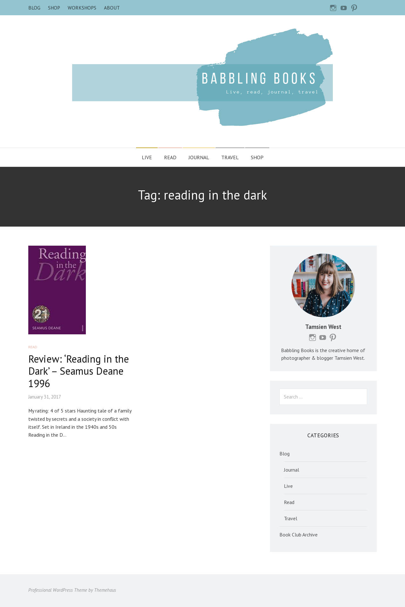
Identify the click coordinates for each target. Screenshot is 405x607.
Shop (54, 7)
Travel (230, 157)
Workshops (82, 7)
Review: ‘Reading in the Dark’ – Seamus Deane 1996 (78, 371)
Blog (34, 7)
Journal (199, 157)
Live (147, 157)
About (112, 7)
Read (170, 157)
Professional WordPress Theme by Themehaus (72, 590)
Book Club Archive (298, 534)
